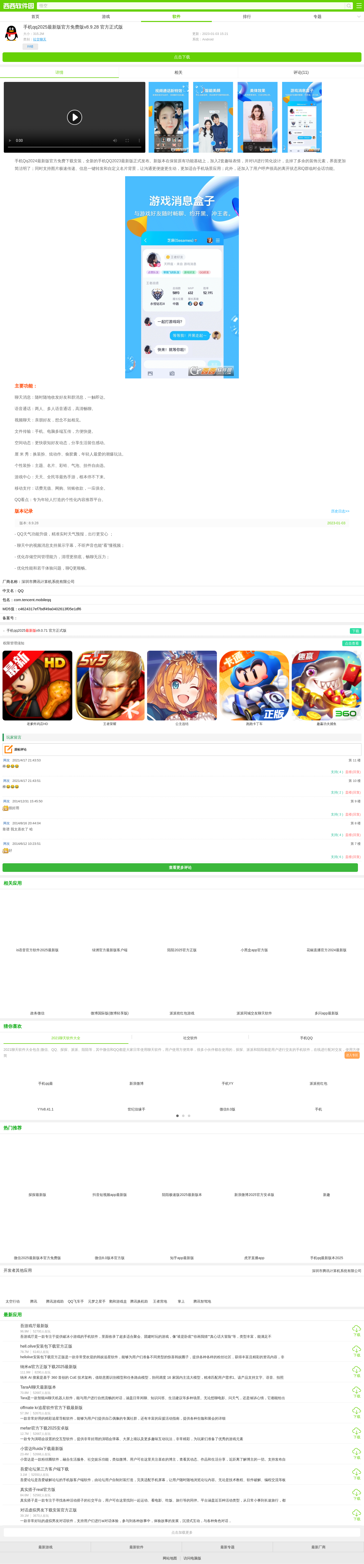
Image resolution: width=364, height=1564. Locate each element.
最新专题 (227, 1547)
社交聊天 (39, 39)
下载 (356, 1335)
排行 (247, 16)
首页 (35, 16)
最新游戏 (45, 1547)
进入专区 (352, 1055)
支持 (337, 772)
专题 (317, 16)
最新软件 (136, 1547)
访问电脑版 (192, 1558)
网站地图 (170, 1558)
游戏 (106, 16)
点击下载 (182, 57)
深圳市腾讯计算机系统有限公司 (48, 581)
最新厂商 (318, 1547)
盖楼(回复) (353, 772)
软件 (176, 16)
